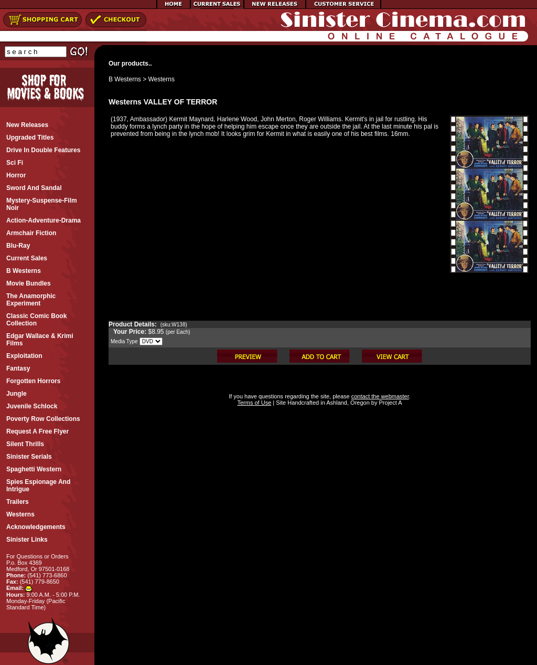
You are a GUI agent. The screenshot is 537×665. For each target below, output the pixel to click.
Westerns (161, 79)
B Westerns (125, 79)
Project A (389, 402)
